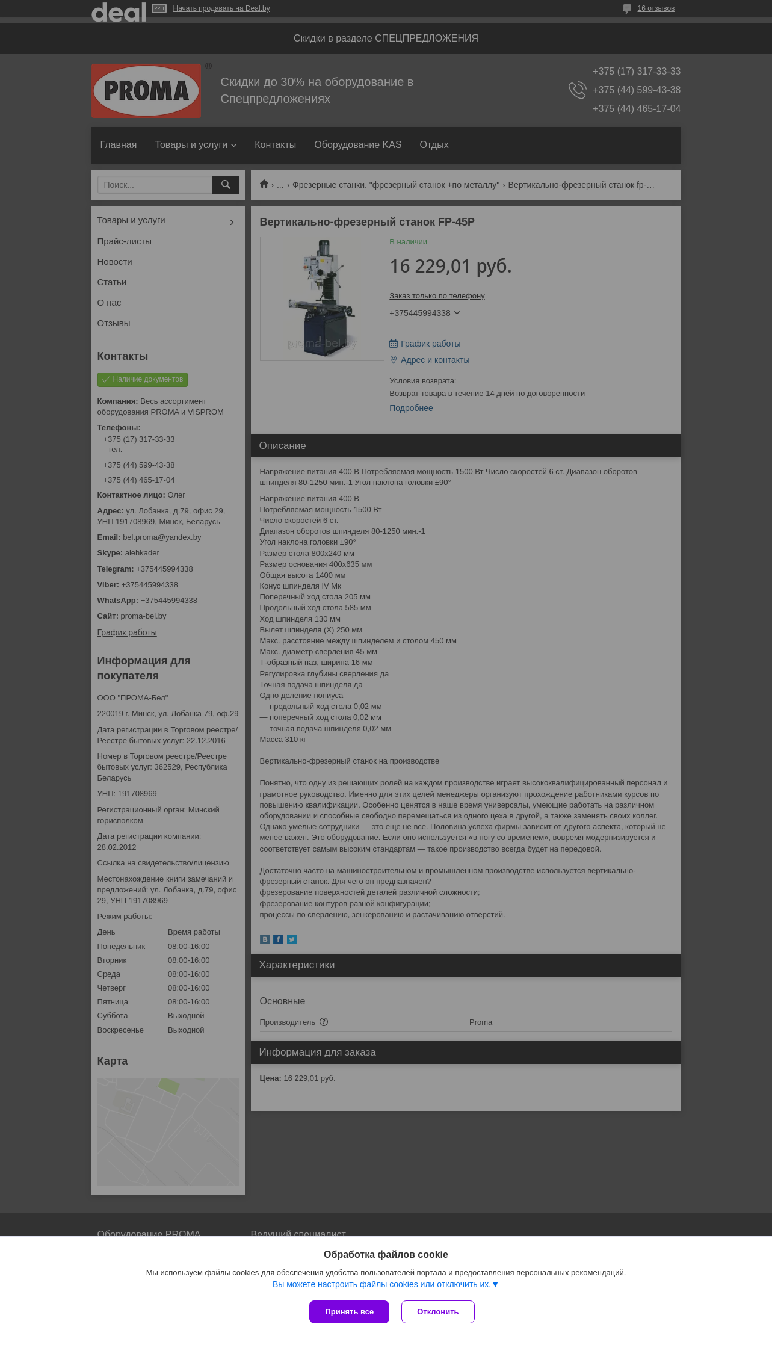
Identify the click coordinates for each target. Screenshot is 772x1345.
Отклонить (438, 1311)
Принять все (349, 1311)
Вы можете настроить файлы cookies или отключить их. (382, 1284)
